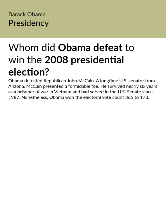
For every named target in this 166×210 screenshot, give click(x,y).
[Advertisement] (83, 154)
